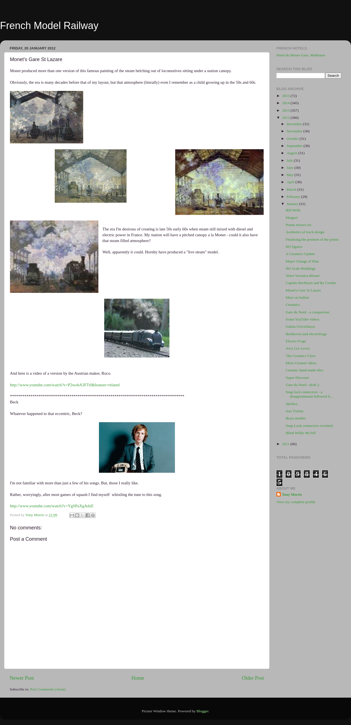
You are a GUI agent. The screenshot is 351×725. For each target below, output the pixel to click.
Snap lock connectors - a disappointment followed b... (309, 394)
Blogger (202, 711)
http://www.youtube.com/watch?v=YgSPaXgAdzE (52, 506)
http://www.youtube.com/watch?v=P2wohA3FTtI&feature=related (65, 385)
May (290, 175)
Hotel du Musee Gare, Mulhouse (300, 55)
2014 (286, 103)
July (290, 160)
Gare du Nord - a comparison (307, 312)
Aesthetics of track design (305, 232)
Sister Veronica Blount (302, 276)
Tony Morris (292, 494)
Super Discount (297, 377)
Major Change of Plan (302, 261)
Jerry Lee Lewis (298, 348)
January (293, 204)
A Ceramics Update (300, 254)
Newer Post (22, 678)
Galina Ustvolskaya (300, 326)
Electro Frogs (296, 341)
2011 (286, 444)
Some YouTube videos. (303, 319)
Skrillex (292, 404)
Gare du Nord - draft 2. (303, 385)
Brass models (296, 418)
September (295, 146)
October (293, 138)
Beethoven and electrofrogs (306, 334)
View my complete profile (295, 502)
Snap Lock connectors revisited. (310, 426)
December (295, 124)
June (290, 168)
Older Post (253, 678)
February (294, 197)
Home (138, 678)
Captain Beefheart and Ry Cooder (311, 283)
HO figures (294, 247)
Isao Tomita (294, 411)
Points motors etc (299, 225)
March (292, 189)
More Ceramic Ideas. (301, 363)
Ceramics (293, 305)
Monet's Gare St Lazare (303, 290)
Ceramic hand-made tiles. (305, 370)
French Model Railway (49, 25)
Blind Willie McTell (301, 433)
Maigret (292, 218)
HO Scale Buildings (301, 268)
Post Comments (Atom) (48, 689)
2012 (286, 117)
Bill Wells (293, 210)
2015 (286, 96)
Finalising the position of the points (312, 239)
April (291, 182)
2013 (286, 110)
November (295, 131)
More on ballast (297, 297)
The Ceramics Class (301, 356)
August (292, 153)
